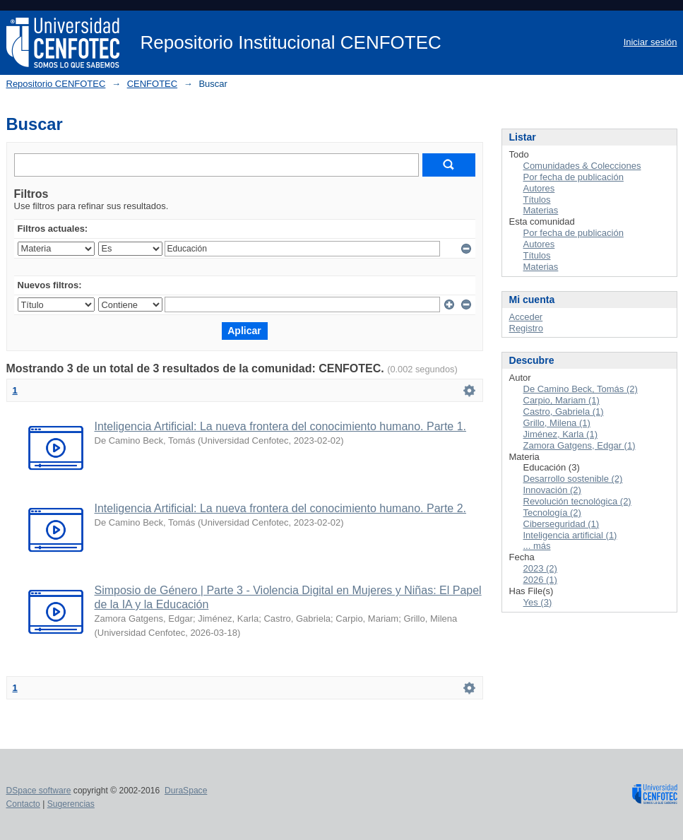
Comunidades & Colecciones (582, 165)
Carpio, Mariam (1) (561, 400)
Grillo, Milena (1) (556, 423)
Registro (526, 328)
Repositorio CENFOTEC (56, 83)
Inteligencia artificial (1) (570, 535)
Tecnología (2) (552, 512)
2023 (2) (540, 568)
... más (537, 545)
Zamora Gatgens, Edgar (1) (579, 445)
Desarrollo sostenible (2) (573, 478)
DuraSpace (186, 790)
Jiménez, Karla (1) (560, 434)
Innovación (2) (552, 490)
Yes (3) (537, 602)
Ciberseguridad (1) (561, 524)
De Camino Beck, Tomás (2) (580, 389)
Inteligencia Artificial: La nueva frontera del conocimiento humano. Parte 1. (281, 426)
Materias (541, 210)
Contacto (23, 804)
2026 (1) (540, 579)
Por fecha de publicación (573, 177)
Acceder (526, 317)
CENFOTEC (152, 83)
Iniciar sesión (650, 42)
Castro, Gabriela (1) (563, 411)
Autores (539, 188)
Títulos (537, 199)
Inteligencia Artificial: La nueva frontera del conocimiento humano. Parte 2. (281, 508)
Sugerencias (71, 804)
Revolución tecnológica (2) (577, 501)
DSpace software (38, 790)
